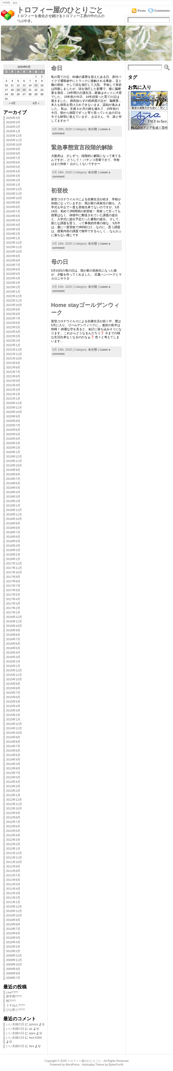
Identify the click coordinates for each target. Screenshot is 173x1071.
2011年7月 (13, 875)
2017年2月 (13, 608)
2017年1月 (13, 612)
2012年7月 (13, 822)
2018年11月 (14, 514)
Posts (142, 10)
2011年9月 (13, 866)
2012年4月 (13, 835)
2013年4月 (13, 781)
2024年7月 (13, 211)
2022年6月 (13, 323)
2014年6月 (13, 750)
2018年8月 (13, 528)
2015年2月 (13, 715)
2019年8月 (13, 474)
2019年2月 (13, 501)
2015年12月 (14, 670)
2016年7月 (13, 639)
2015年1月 (13, 719)
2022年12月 (14, 296)
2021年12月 (14, 349)
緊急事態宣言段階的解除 (82, 147)
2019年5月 (13, 487)
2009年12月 (14, 955)
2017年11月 (14, 568)
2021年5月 (13, 380)
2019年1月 (13, 505)
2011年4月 (13, 888)
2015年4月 (13, 706)
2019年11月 (14, 461)
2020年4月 (13, 438)
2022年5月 (13, 327)
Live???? (12, 992)
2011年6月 (13, 880)
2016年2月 (13, 661)
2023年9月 (13, 256)
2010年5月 (13, 937)
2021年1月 (13, 398)
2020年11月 (14, 407)
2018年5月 (13, 541)
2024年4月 (13, 225)
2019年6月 (13, 483)
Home (6, 2)
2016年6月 (13, 643)
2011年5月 (13, 884)
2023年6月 (13, 269)
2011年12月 (14, 853)
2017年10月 (14, 572)
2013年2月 (13, 790)
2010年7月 (13, 929)
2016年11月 (14, 621)
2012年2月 (13, 844)
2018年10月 (14, 519)
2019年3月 (13, 496)
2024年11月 (14, 193)
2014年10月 (14, 732)
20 (24, 89)
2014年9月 (13, 737)
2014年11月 (14, 728)
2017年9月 (13, 577)
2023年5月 (13, 274)
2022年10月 (14, 305)
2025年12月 (14, 135)
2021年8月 (13, 367)
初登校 (59, 191)
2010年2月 (13, 951)
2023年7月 (13, 265)
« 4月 (12, 103)
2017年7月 (13, 585)
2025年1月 (13, 184)
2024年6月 (13, 216)
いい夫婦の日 (15, 1024)
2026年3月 (13, 122)
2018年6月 (13, 536)
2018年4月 (13, 545)
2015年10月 (14, 679)
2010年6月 (13, 933)
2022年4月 (13, 331)
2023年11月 (14, 247)
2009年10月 (14, 964)
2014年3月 (13, 764)
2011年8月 (13, 871)
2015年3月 (13, 710)
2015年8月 (13, 688)
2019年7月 (13, 479)
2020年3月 (13, 443)
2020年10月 (14, 412)
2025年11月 (14, 140)
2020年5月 (13, 434)
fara (31, 1046)
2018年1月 (13, 559)
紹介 (15, 2)
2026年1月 (13, 131)
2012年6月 (13, 826)
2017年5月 (13, 594)
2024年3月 (13, 229)
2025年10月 (14, 144)
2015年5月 (13, 701)
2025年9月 (13, 149)
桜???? (11, 1001)
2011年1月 (13, 902)
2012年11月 (14, 804)
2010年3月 (13, 946)
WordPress (73, 1064)
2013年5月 (13, 777)
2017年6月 (13, 590)
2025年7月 (13, 158)
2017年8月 (13, 581)
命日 (56, 68)
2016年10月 (14, 626)
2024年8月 (13, 207)
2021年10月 (14, 358)
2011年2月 (13, 897)
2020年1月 (13, 452)
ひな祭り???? (15, 1009)
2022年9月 (13, 309)
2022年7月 (13, 318)
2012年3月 (13, 839)
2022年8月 (13, 314)
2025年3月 (13, 176)
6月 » (36, 103)
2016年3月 (13, 657)
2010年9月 (13, 920)
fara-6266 (35, 1037)
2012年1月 (13, 848)
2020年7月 (13, 425)
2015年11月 (14, 675)
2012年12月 (14, 799)
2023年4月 (13, 278)
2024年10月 (14, 198)
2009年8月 (13, 973)
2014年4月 (13, 759)
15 (36, 85)
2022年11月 (14, 300)
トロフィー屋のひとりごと (60, 10)
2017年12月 (14, 563)
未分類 (92, 129)
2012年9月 (13, 813)
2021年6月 (13, 376)
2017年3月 (13, 603)
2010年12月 (14, 906)
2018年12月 (14, 510)
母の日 (59, 262)
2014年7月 (13, 746)
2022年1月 (13, 345)
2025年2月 (13, 180)
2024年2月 (13, 233)
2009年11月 (14, 960)
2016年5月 (13, 648)
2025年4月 (13, 171)
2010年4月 (13, 942)
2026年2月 (13, 127)
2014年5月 (13, 755)
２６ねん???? (15, 1005)
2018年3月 (13, 550)
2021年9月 (13, 363)
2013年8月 (13, 768)
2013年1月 (13, 795)
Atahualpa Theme (93, 1064)
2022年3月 (13, 336)
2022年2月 (13, 340)
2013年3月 (13, 786)
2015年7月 (13, 692)
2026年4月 (13, 118)
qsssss (33, 1024)
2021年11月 (14, 354)
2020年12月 (14, 403)
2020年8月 (13, 421)
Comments (162, 10)
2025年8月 (13, 153)
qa (30, 1028)
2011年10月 (14, 862)
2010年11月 (14, 911)
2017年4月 (13, 599)
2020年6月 (13, 429)
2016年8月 (13, 634)
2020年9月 (13, 416)
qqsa (32, 1033)
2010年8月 (13, 924)
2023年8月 (13, 260)
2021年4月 (13, 385)
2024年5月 (13, 220)
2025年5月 (13, 167)
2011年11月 (14, 857)
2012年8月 (13, 817)
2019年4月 (13, 492)
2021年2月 (13, 394)
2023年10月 (14, 251)
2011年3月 (13, 893)
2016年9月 (13, 630)
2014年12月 (14, 724)
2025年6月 (13, 162)
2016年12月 (14, 617)
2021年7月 (13, 372)
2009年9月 (13, 969)
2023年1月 (13, 291)
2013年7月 (13, 773)
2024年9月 (13, 202)
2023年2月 (13, 287)
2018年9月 (13, 523)
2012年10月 (14, 808)
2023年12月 (14, 242)
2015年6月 (13, 697)
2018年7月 (13, 532)
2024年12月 (14, 189)
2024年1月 (13, 238)
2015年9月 (13, 683)
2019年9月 (13, 470)
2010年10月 (14, 915)
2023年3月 (13, 282)
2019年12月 (14, 456)
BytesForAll (116, 1064)
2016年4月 (13, 652)
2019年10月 (14, 465)
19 (18, 89)
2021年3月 (13, 389)
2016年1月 (13, 666)
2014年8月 (13, 741)
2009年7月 (13, 978)
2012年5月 (13, 831)
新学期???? (14, 996)
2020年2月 (13, 447)
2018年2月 (13, 554)
